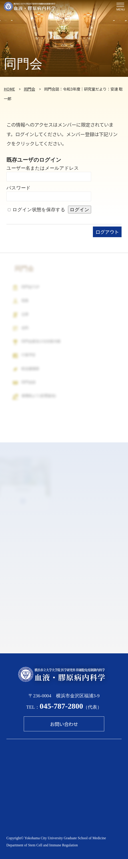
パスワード (18, 188)
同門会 (29, 89)
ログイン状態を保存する (38, 209)
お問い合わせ (64, 723)
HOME (9, 89)
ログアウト (107, 231)
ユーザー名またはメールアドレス (42, 168)
